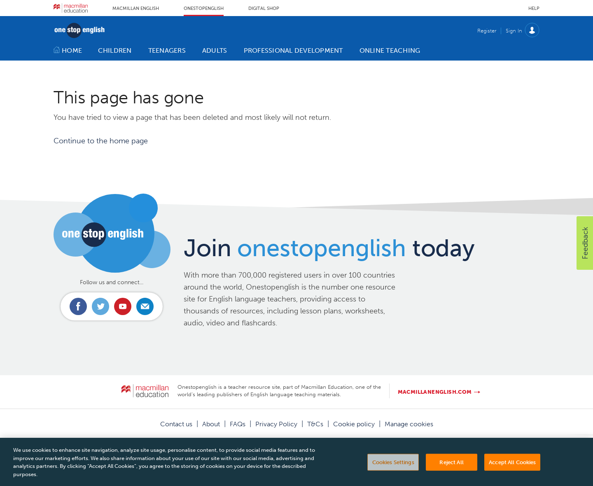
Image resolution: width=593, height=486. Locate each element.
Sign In (514, 31)
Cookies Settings (393, 470)
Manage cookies (409, 424)
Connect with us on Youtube (122, 306)
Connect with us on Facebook (78, 306)
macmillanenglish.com (435, 392)
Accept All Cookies (512, 470)
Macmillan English (135, 8)
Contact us (176, 424)
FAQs (237, 424)
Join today (329, 248)
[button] (585, 243)
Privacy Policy (276, 424)
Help (533, 8)
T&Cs (315, 424)
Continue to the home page (101, 140)
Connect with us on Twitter (100, 306)
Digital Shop (263, 8)
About (211, 424)
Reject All (451, 470)
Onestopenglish (204, 8)
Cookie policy (354, 424)
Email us (145, 306)
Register (486, 31)
